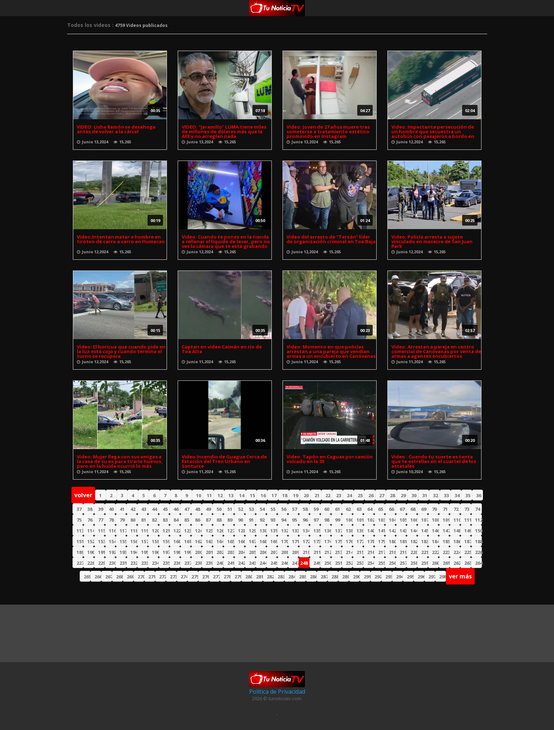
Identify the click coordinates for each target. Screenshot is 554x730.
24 (349, 495)
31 (424, 495)
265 (87, 576)
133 (295, 530)
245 (273, 563)
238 (198, 563)
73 (466, 509)
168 (263, 541)
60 (326, 509)
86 (197, 520)
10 (198, 495)
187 (467, 541)
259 (424, 563)
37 (79, 509)
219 (403, 552)
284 (291, 576)
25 (360, 495)
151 (79, 541)
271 (151, 576)
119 (144, 530)
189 (79, 552)
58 (305, 509)
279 (237, 576)
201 (209, 552)
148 (456, 530)
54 (262, 509)
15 (252, 495)
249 (316, 563)
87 (208, 520)
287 (324, 576)
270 (141, 576)
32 (435, 495)
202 (220, 552)
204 (241, 552)
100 (349, 520)
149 (467, 530)
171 (295, 541)
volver (83, 495)
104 (392, 520)
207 (273, 552)
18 (284, 495)
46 (175, 509)
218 (392, 552)
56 (283, 509)
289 (345, 576)
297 (431, 576)
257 (403, 563)
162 (198, 541)
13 (230, 495)
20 (306, 495)
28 (392, 495)
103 (381, 520)
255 (381, 563)
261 (446, 563)
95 (294, 520)
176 (349, 541)
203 (230, 552)
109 (446, 520)
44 (154, 509)
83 (165, 520)
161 (187, 541)
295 (410, 576)
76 (89, 520)
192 (112, 552)
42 (132, 509)
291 (367, 576)
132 (284, 530)
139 (360, 530)
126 (220, 530)
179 (381, 541)
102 (370, 520)
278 (227, 576)
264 (478, 563)
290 (356, 576)
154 (112, 541)
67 (402, 509)
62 (348, 509)
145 (424, 530)
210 (306, 552)
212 (327, 552)
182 (413, 541)
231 (123, 563)
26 (370, 495)
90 (240, 520)
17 (273, 495)
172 (306, 541)
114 (90, 530)
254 (370, 563)
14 (241, 495)
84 (175, 520)
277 (216, 576)
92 (262, 520)
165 (230, 541)
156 (133, 541)
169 (273, 541)
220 (413, 552)
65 (380, 509)
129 (252, 530)
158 (155, 541)
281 (259, 576)
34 (457, 495)
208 (284, 552)
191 (101, 552)
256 (392, 563)
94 (283, 520)
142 (392, 530)
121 (166, 530)
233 (144, 563)
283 (281, 576)
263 (467, 563)
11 (209, 495)
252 (349, 563)
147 (446, 530)
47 (186, 509)
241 (230, 563)
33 (446, 495)
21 (317, 495)
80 (132, 520)
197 (166, 552)
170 (284, 541)
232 (133, 563)
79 (122, 520)
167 (252, 541)
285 (302, 576)
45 (165, 509)
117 (123, 530)
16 (263, 495)
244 (263, 563)
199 (187, 552)
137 (338, 530)
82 (154, 520)
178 (370, 541)
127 (230, 530)
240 (220, 563)
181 (403, 541)
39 (100, 509)
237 (187, 563)
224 (456, 552)
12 (220, 495)
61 (337, 509)
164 (220, 541)
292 (377, 576)
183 (424, 541)
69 (423, 509)
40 (111, 509)
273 (173, 576)
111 (467, 520)
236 (176, 563)
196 (155, 552)
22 (327, 495)
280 (248, 576)
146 (435, 530)
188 (478, 541)
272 (162, 576)
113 (79, 530)
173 (316, 541)
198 (176, 552)
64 (369, 509)
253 (360, 563)
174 (327, 541)
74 (477, 509)
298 (442, 576)
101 (360, 520)
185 (446, 541)
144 (413, 530)
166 (241, 541)
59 (315, 509)
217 (381, 552)
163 (209, 541)
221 (424, 552)
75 (79, 520)
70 (434, 509)
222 (435, 552)
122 (176, 530)
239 (209, 563)
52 (240, 509)
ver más (460, 576)
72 (455, 509)
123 (187, 530)
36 (478, 495)
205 (252, 552)
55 (272, 509)
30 (413, 495)
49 (208, 509)
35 (467, 495)
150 (478, 530)
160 (176, 541)
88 (219, 520)
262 (456, 563)
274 (184, 576)
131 (273, 530)
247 (295, 563)
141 (381, 530)
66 (391, 509)
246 (284, 563)
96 (305, 520)
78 (111, 520)
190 (90, 552)
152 (90, 541)
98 (326, 520)
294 (399, 576)
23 (338, 495)
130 (263, 530)
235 (166, 563)
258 (413, 563)
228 (90, 563)
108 (435, 520)
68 (412, 509)
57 (294, 509)
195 (144, 552)
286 (313, 576)
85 (186, 520)
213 (338, 552)
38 (89, 509)
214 (349, 552)
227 (79, 563)
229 (101, 563)
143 (403, 530)
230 (112, 563)
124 (198, 530)
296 (421, 576)
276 (205, 576)
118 (133, 530)
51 (229, 509)
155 (123, 541)
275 (194, 576)
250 (327, 563)
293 (388, 576)
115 (101, 530)
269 (130, 576)
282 (270, 576)
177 (360, 541)
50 (219, 509)
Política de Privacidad (277, 692)
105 (403, 520)
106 (413, 520)
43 (143, 509)
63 (359, 509)
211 (316, 552)
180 (392, 541)
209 (295, 552)
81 (143, 520)
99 (337, 520)
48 (197, 509)
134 (306, 530)
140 (370, 530)
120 (155, 530)
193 (123, 552)
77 (100, 520)
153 (101, 541)
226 (478, 552)
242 (241, 563)
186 (456, 541)
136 (327, 530)
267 (108, 576)
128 (241, 530)
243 (252, 563)
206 (263, 552)
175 (338, 541)
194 (133, 552)
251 (338, 563)
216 (370, 552)
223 (446, 552)
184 (435, 541)
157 (144, 541)
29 (403, 495)
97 (315, 520)
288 (334, 576)
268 (119, 576)
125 (209, 530)
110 (456, 520)
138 (349, 530)
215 (360, 552)
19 (295, 495)
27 (381, 495)
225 (467, 552)
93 (272, 520)
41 (122, 509)
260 (435, 563)
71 (445, 509)
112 (478, 520)
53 (251, 509)
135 (316, 530)
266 (97, 576)
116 (112, 530)
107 (424, 520)
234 (155, 563)
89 (229, 520)
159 (166, 541)
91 (251, 520)
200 (198, 552)
